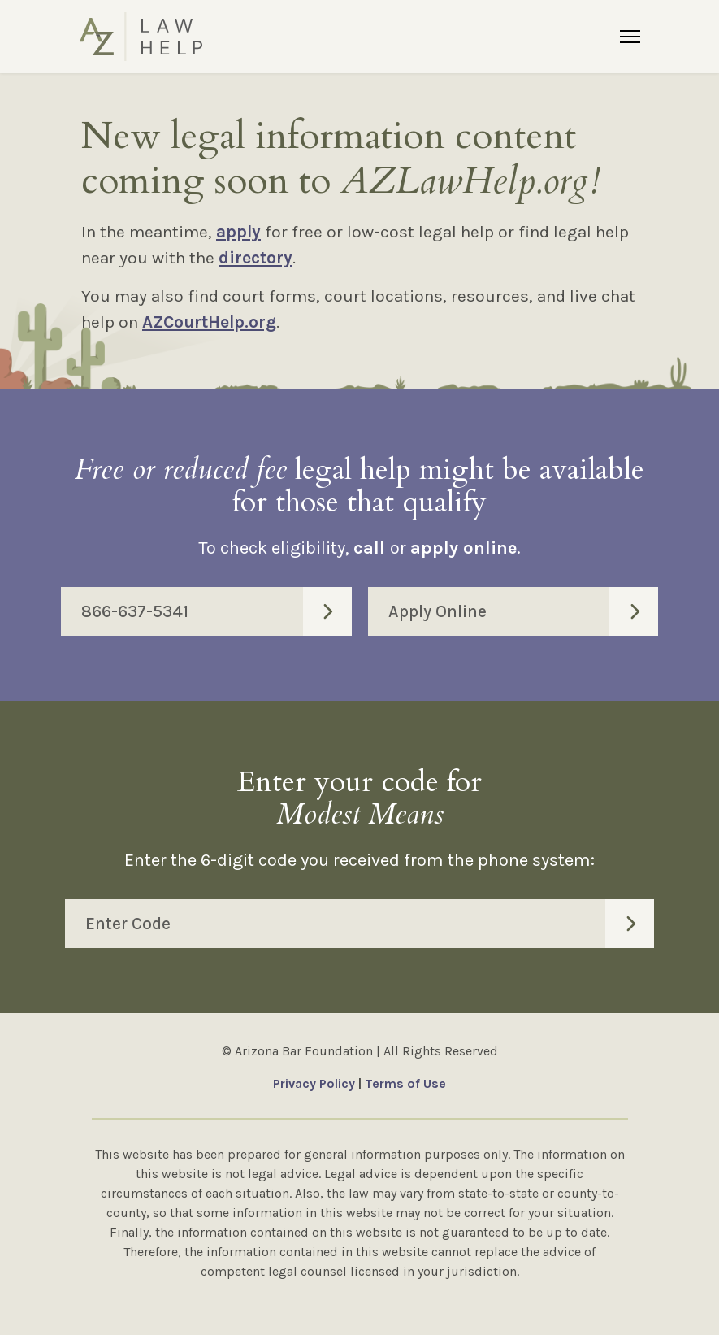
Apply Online (523, 611)
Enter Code (369, 923)
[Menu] (630, 36)
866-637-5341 (216, 611)
